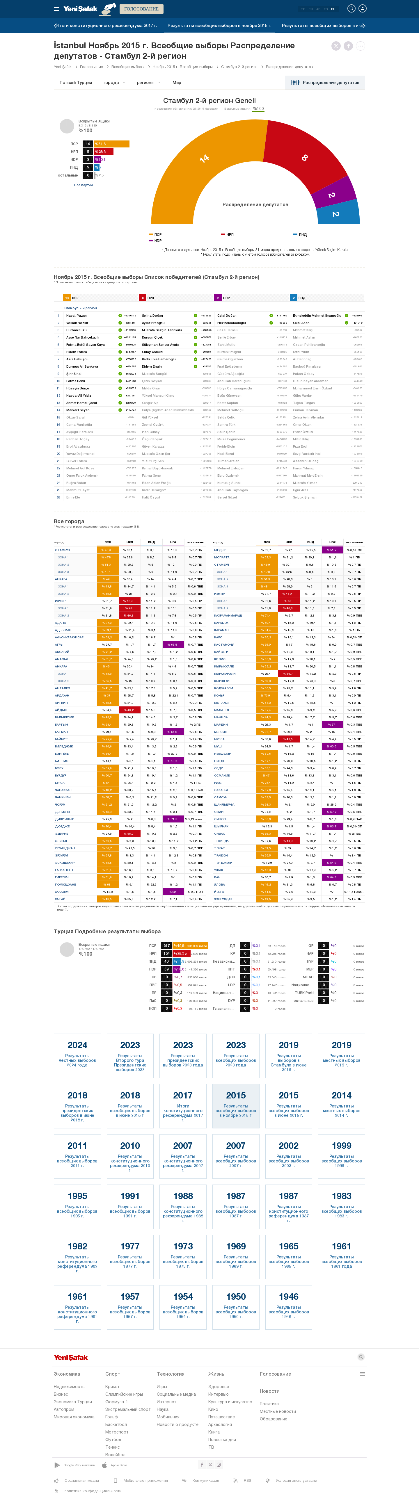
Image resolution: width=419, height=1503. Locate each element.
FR (326, 9)
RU (333, 9)
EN (311, 9)
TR (303, 9)
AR (318, 9)
